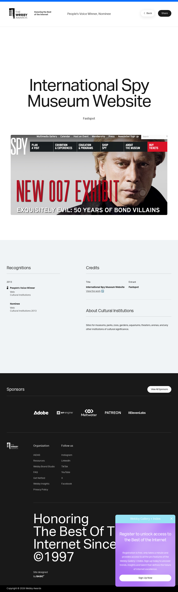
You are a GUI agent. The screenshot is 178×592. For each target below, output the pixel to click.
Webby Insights (41, 484)
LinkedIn (65, 461)
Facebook (66, 484)
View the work (93, 291)
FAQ (35, 472)
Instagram (66, 455)
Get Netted (39, 478)
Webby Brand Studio (44, 466)
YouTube (65, 472)
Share (165, 13)
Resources (39, 461)
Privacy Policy (40, 490)
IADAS (36, 455)
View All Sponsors (159, 389)
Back (147, 13)
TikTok (64, 466)
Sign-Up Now (145, 578)
